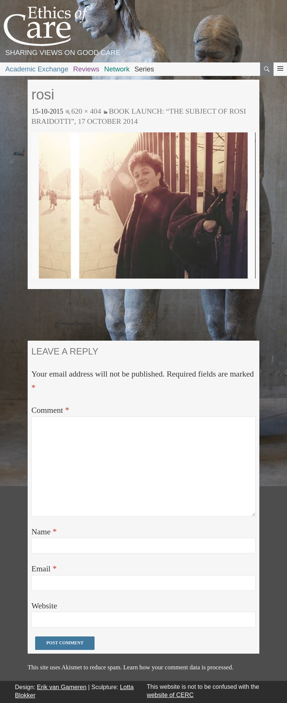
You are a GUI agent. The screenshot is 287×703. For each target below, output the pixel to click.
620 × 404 (86, 111)
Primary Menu (280, 75)
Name (44, 531)
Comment (50, 410)
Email (44, 568)
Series (144, 69)
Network (117, 69)
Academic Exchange (36, 69)
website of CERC (170, 694)
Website (44, 605)
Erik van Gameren (62, 687)
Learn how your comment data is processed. (178, 667)
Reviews (86, 69)
